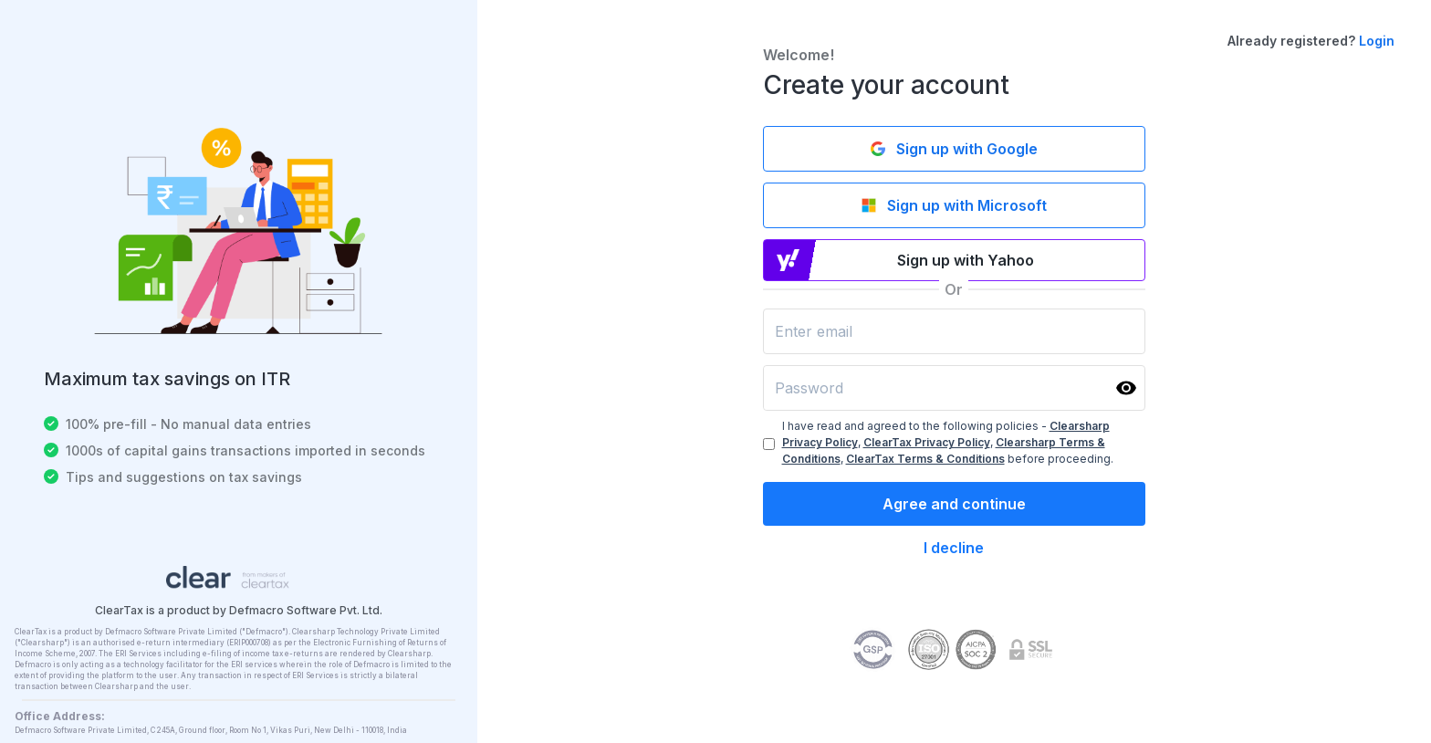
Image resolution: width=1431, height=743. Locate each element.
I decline (954, 548)
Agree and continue (954, 504)
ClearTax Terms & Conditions (925, 459)
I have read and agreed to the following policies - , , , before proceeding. (947, 442)
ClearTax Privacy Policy (926, 442)
